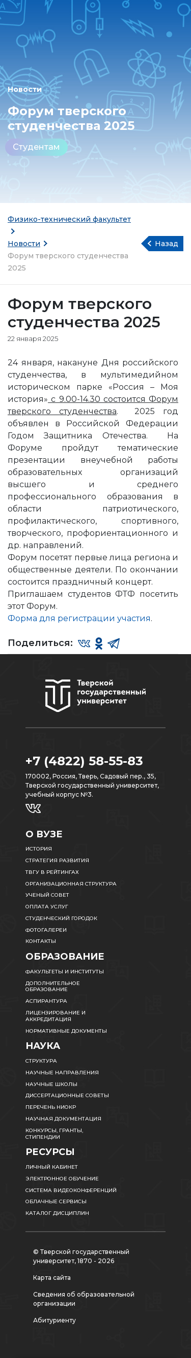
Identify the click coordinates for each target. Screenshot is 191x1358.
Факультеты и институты (64, 971)
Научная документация (63, 1118)
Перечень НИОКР (50, 1107)
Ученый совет (47, 895)
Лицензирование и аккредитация (55, 1016)
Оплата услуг (46, 906)
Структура (41, 1061)
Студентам (36, 147)
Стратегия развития (57, 860)
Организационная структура (71, 883)
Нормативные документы (66, 1031)
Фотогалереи (46, 930)
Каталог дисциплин (57, 1213)
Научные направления (62, 1072)
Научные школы (51, 1084)
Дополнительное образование (52, 986)
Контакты (40, 941)
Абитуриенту (54, 1320)
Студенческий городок (61, 918)
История (38, 848)
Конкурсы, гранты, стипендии (54, 1133)
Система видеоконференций (71, 1190)
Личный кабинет (51, 1167)
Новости (24, 243)
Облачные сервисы (56, 1201)
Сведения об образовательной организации (83, 1299)
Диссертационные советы (67, 1095)
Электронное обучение (62, 1178)
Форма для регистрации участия (79, 618)
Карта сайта (52, 1277)
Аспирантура (46, 1001)
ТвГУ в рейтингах (52, 872)
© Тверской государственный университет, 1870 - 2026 (81, 1256)
